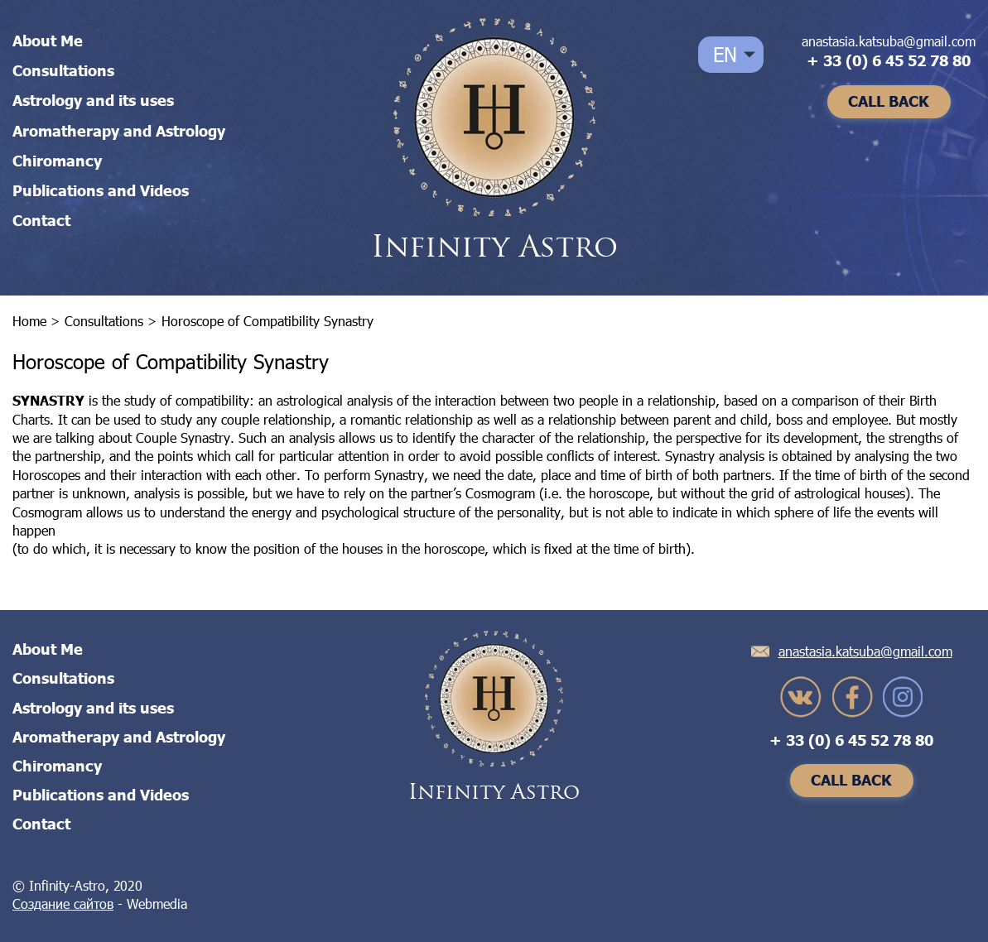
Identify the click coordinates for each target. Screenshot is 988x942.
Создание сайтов (62, 903)
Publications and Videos (100, 190)
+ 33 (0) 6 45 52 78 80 (889, 60)
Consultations (63, 70)
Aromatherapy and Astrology (118, 131)
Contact (41, 220)
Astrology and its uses (93, 100)
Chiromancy (57, 160)
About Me (47, 40)
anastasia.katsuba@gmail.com (889, 41)
